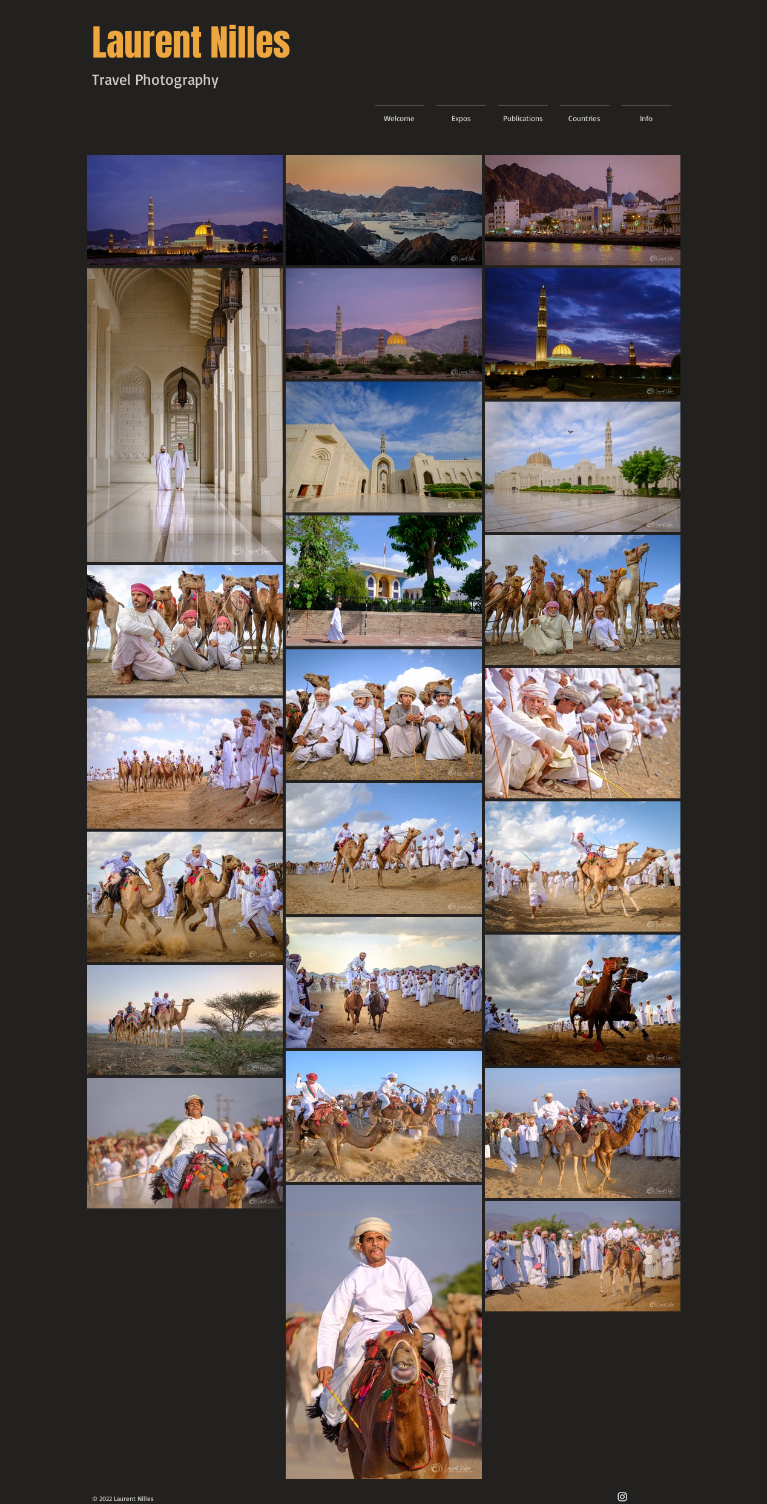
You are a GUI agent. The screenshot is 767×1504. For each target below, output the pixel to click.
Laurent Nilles (191, 43)
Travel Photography (155, 79)
